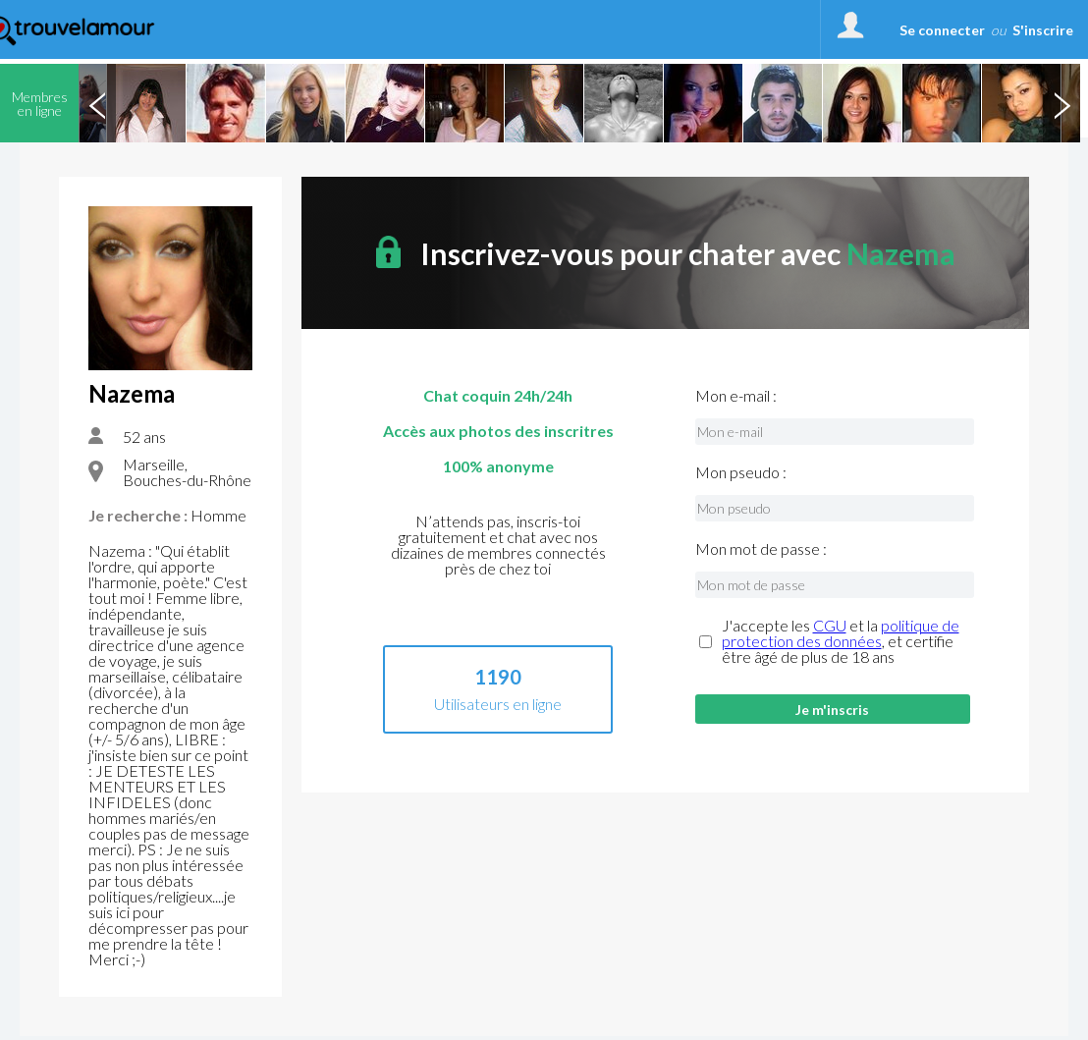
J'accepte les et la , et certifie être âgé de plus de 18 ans (840, 641)
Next (1061, 103)
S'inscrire (1042, 30)
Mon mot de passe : (761, 549)
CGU (829, 625)
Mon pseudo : (741, 472)
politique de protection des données (840, 633)
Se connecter (942, 30)
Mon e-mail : (736, 396)
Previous (97, 103)
